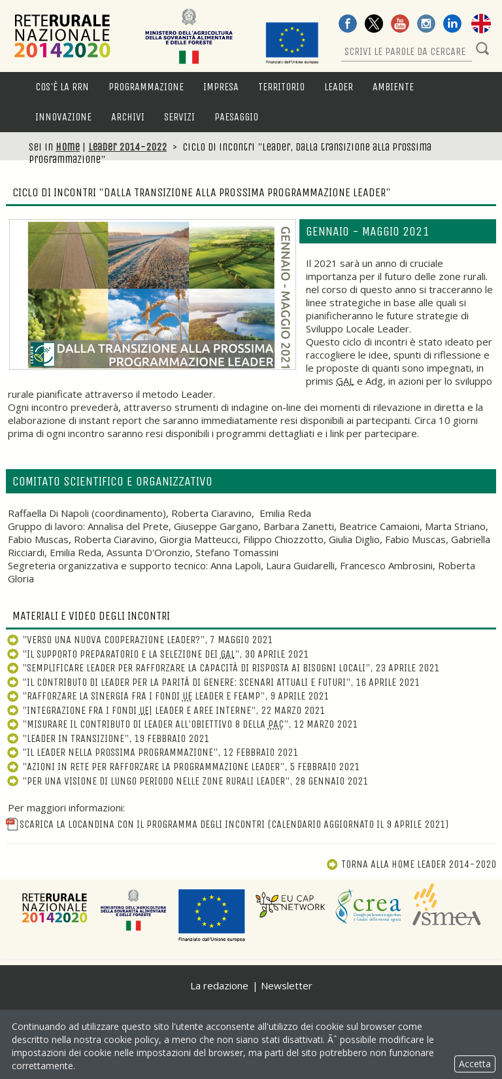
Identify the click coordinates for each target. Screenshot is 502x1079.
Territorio (281, 86)
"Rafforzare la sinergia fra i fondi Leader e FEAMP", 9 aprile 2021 (167, 696)
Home (68, 147)
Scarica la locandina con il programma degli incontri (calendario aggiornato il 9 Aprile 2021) (227, 824)
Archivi (127, 117)
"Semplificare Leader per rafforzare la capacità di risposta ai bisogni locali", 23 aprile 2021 (222, 668)
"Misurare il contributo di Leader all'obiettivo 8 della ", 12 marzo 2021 (182, 724)
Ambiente (393, 86)
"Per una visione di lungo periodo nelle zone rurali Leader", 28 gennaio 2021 (187, 781)
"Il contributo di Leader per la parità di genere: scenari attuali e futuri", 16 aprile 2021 (213, 682)
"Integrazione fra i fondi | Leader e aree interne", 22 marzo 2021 (165, 710)
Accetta (475, 1063)
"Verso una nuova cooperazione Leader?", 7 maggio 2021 (139, 639)
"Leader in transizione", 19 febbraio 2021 (107, 738)
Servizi (179, 117)
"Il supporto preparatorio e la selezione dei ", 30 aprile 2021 (157, 654)
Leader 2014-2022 (127, 147)
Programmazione (146, 86)
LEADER (338, 86)
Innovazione (63, 117)
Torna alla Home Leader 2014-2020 (411, 864)
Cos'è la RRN (62, 86)
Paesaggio (236, 117)
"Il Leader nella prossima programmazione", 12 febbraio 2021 (152, 752)
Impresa (221, 86)
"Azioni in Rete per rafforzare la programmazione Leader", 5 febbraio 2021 (183, 766)
